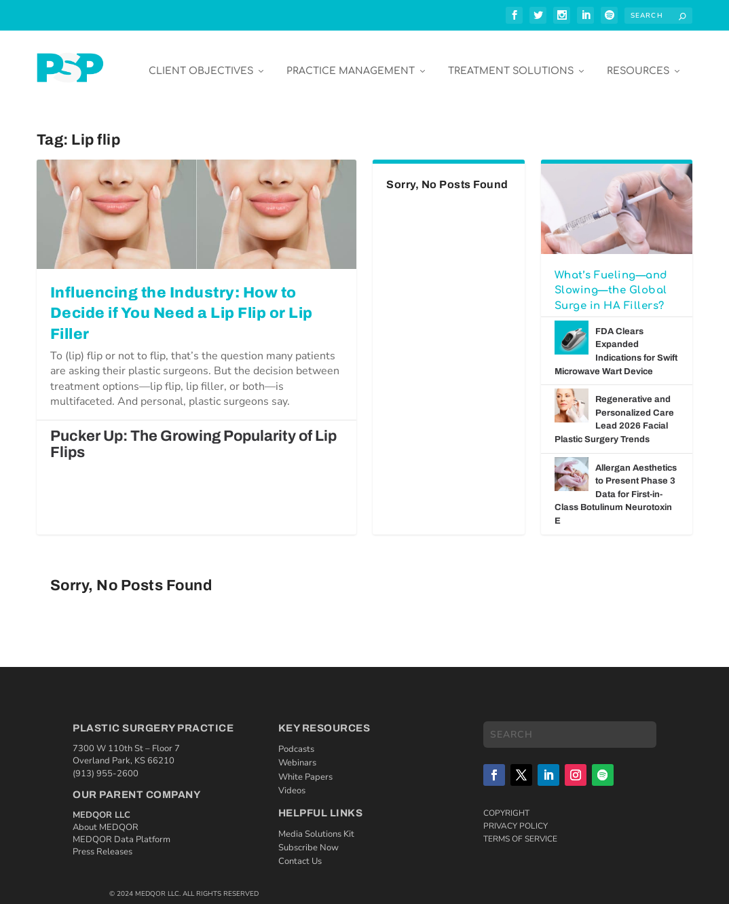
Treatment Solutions (511, 62)
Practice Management (350, 62)
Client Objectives (201, 62)
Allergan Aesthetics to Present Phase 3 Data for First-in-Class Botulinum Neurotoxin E (616, 485)
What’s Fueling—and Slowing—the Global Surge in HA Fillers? (611, 281)
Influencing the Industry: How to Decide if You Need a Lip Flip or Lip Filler (181, 304)
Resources (638, 62)
